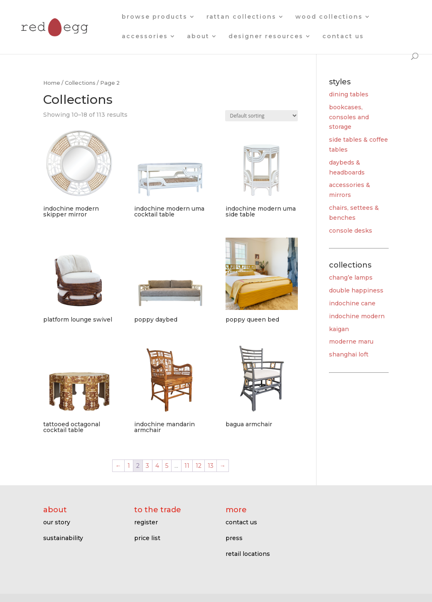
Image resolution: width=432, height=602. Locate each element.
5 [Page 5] (166, 465)
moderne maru (351, 341)
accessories (145, 36)
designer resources (265, 36)
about (198, 36)
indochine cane (352, 303)
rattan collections (241, 17)
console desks (350, 230)
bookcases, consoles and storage (349, 117)
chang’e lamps (351, 277)
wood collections (329, 17)
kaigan (339, 329)
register (146, 522)
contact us (343, 36)
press (234, 538)
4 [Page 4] (157, 465)
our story (56, 522)
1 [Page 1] (129, 465)
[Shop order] (261, 115)
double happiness (356, 290)
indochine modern (357, 316)
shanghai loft (348, 354)
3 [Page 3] (147, 465)
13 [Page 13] (211, 465)
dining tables (348, 94)
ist (156, 538)
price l (143, 538)
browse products (154, 17)
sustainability (63, 538)
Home (51, 83)
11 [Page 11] (186, 465)
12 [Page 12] (198, 465)
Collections (80, 83)
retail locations (248, 554)
